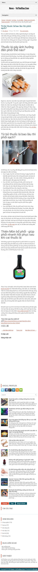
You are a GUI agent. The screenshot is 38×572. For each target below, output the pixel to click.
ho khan (14, 20)
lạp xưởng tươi (6, 546)
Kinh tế (4, 533)
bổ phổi (8, 20)
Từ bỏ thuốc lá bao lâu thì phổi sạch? (16, 27)
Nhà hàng (5, 536)
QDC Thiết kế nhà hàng (8, 548)
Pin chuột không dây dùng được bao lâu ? (21, 450)
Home (3, 20)
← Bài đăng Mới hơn (7, 330)
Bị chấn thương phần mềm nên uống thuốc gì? (22, 469)
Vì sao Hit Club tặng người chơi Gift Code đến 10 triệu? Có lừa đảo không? (23, 431)
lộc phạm (5, 31)
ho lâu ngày (11, 224)
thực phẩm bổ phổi (23, 311)
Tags (12, 503)
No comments (24, 31)
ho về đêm (20, 20)
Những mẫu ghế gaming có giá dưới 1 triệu (21, 459)
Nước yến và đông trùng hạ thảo (11, 549)
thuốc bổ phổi (6, 22)
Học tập (4, 530)
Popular (5, 503)
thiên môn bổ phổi (29, 20)
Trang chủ (19, 330)
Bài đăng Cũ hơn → (30, 330)
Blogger (35, 569)
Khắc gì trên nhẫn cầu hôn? (17, 440)
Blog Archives (21, 503)
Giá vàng (4, 528)
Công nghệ (5, 522)
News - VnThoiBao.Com (19, 8)
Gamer (4, 525)
